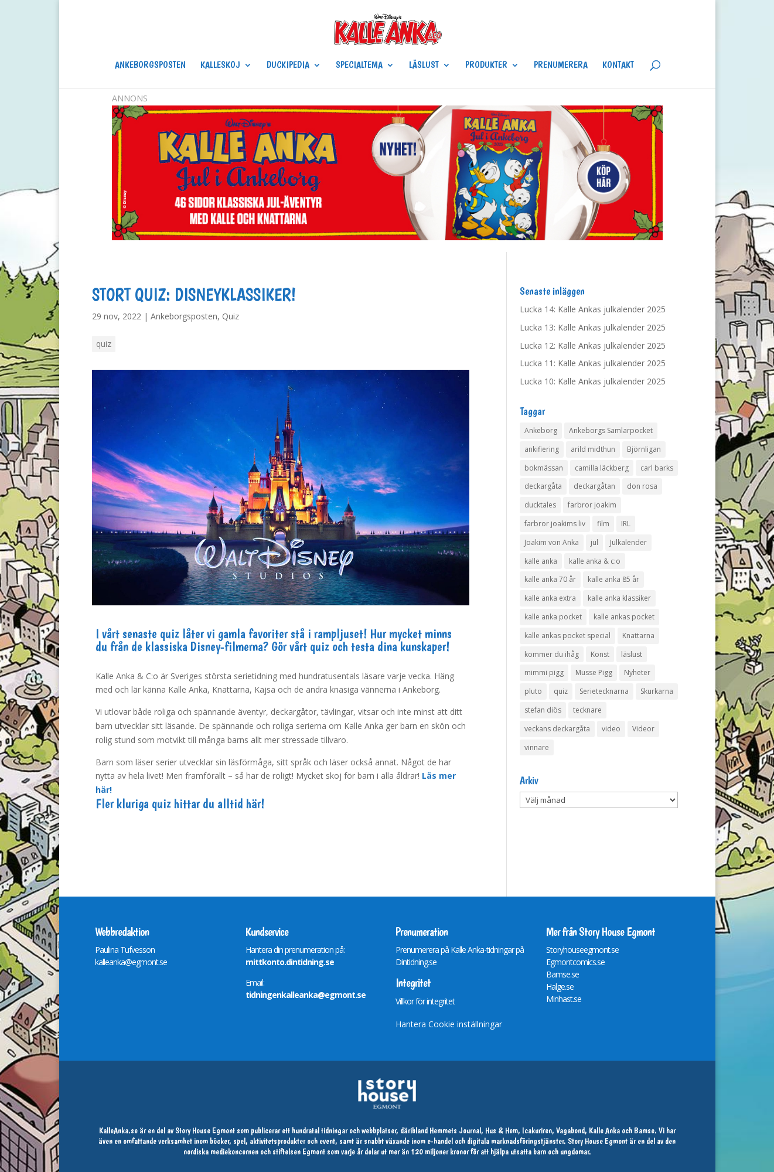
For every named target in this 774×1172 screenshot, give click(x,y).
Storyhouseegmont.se (582, 949)
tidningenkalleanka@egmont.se (306, 994)
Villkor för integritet (425, 1001)
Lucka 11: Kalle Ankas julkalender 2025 (593, 363)
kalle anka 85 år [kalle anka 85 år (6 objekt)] (613, 579)
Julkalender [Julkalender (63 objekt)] (628, 542)
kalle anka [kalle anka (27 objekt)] (540, 561)
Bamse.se (562, 974)
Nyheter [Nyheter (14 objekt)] (637, 672)
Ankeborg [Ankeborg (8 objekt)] (540, 430)
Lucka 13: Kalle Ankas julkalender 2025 (593, 327)
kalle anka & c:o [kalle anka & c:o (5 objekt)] (594, 561)
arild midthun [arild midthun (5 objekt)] (593, 449)
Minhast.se (563, 998)
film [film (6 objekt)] (603, 524)
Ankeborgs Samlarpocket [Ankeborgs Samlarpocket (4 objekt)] (611, 430)
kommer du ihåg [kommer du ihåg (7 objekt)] (551, 654)
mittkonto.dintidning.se (290, 961)
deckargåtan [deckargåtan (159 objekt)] (594, 486)
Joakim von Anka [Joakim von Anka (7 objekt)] (551, 542)
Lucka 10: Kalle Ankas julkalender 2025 (593, 381)
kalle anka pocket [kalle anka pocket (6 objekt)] (553, 617)
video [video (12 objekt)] (611, 729)
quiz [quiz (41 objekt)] (561, 691)
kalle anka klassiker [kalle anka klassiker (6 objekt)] (619, 598)
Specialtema (359, 65)
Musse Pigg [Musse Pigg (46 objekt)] (593, 672)
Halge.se (560, 986)
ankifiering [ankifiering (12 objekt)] (541, 449)
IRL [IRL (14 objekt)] (625, 524)
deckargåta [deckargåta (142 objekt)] (543, 486)
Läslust (424, 65)
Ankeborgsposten (150, 65)
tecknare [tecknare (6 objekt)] (587, 710)
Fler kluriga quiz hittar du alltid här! (180, 803)
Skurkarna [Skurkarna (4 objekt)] (656, 691)
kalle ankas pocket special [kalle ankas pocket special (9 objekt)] (567, 635)
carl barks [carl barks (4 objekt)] (656, 468)
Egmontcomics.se (575, 961)
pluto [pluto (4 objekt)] (533, 691)
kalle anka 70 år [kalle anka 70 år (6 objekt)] (550, 579)
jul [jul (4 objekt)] (594, 542)
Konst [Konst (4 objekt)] (600, 654)
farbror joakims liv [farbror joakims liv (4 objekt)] (554, 524)
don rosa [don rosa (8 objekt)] (642, 486)
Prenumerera (561, 65)
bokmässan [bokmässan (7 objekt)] (543, 468)
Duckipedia (288, 65)
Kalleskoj (220, 65)
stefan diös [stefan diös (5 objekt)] (542, 710)
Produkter (486, 65)
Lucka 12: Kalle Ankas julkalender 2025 (593, 345)
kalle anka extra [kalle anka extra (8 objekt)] (550, 598)
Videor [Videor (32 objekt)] (643, 729)
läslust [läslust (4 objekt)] (631, 654)
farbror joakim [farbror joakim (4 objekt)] (592, 505)
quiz (103, 343)
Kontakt (618, 65)
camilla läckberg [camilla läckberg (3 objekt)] (602, 468)
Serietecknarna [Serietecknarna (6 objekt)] (604, 691)
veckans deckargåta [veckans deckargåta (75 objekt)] (557, 729)
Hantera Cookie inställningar (448, 1024)
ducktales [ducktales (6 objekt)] (540, 505)
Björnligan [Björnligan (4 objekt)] (644, 449)
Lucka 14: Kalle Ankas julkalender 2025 (593, 309)
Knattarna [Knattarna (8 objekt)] (638, 635)
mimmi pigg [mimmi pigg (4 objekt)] (544, 672)
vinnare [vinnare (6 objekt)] (536, 747)
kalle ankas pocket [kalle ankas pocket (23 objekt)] (624, 617)
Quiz (230, 316)
